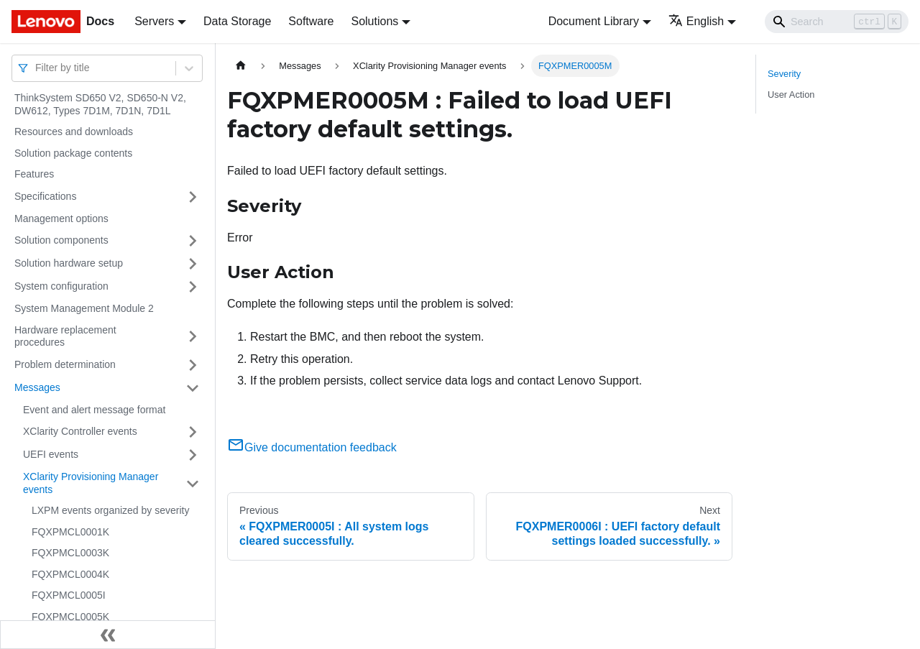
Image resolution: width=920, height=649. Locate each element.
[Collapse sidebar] (108, 634)
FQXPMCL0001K (70, 532)
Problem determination (65, 364)
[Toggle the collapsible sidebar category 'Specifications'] (192, 196)
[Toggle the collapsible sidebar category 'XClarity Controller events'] (192, 431)
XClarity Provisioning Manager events (90, 483)
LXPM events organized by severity (110, 510)
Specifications (45, 196)
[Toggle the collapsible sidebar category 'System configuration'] (192, 286)
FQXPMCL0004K (70, 574)
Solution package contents (73, 153)
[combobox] (36, 68)
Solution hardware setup (68, 263)
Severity (784, 73)
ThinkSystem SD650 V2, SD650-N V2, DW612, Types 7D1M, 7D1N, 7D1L (100, 104)
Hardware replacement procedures (65, 336)
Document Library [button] (593, 21)
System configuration (61, 286)
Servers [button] (154, 21)
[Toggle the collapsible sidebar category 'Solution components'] (192, 240)
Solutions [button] (374, 21)
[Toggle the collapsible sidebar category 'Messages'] (192, 388)
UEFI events (50, 454)
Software (311, 21)
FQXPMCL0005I (69, 595)
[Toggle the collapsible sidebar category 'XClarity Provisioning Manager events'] (192, 483)
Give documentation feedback (312, 447)
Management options (61, 218)
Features (34, 174)
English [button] (696, 21)
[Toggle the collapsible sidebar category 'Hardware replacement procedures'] (192, 337)
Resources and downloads (73, 131)
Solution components (61, 240)
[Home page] (240, 66)
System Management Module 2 (84, 308)
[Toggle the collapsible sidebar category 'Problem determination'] (192, 365)
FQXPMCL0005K (70, 616)
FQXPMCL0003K (70, 552)
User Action (791, 94)
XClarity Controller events (80, 431)
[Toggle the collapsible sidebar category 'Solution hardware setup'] (192, 263)
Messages (37, 387)
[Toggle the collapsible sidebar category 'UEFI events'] (192, 454)
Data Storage (237, 21)
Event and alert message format (94, 409)
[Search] (836, 21)
